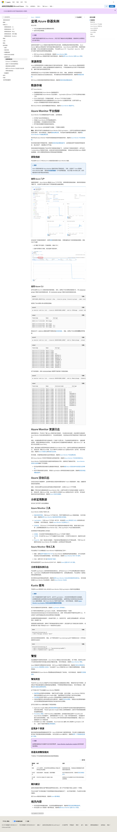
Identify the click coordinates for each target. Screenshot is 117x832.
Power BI (36, 540)
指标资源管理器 (38, 515)
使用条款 (103, 825)
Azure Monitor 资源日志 (96, 26)
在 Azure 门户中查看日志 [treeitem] (12, 61)
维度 (51, 240)
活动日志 (36, 525)
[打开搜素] (113, 2)
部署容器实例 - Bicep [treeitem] (9, 31)
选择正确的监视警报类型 (39, 687)
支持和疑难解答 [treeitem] (7, 80)
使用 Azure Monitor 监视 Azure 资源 (72, 56)
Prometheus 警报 (38, 714)
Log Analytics (37, 520)
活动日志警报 (66, 699)
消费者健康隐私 (94, 825)
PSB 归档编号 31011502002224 (26, 825)
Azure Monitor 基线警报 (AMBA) (40, 667)
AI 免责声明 (65, 825)
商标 (108, 825)
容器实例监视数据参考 (66, 80)
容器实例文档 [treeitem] (6, 20)
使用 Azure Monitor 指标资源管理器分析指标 (54, 517)
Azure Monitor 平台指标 (96, 24)
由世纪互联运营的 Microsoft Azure (50, 825)
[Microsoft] (3, 2)
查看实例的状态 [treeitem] (9, 70)
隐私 (38, 825)
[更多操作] (84, 17)
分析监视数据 (93, 30)
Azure (32, 17)
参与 (82, 825)
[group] (58, 299)
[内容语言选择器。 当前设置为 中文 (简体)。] (6, 821)
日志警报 (36, 697)
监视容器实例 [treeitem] (9, 59)
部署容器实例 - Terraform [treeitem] (10, 36)
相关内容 (92, 36)
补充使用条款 (52, 170)
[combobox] (14, 17)
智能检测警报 (53, 708)
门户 (106, 6)
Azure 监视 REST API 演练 (68, 562)
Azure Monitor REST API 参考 (72, 556)
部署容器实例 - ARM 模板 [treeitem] (10, 34)
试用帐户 (112, 6)
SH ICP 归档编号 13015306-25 (9, 825)
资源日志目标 (52, 451)
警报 (91, 34)
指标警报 (36, 693)
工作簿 (36, 536)
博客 (77, 825)
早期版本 (72, 825)
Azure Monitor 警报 (77, 662)
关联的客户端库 (51, 559)
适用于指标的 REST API (46, 554)
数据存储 (92, 22)
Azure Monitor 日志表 (61, 580)
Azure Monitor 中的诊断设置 (68, 455)
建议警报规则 (51, 723)
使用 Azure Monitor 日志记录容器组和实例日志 (66, 578)
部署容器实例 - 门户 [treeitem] (9, 29)
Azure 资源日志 (43, 451)
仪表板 (36, 534)
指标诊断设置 (55, 132)
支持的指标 (59, 331)
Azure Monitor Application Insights (67, 744)
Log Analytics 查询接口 (59, 607)
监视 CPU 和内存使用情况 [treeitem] (12, 64)
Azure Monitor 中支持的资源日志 (74, 458)
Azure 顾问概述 (55, 796)
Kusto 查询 (93, 32)
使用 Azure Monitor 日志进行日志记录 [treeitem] (15, 68)
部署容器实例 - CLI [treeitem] (9, 27)
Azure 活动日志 (94, 28)
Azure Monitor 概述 (61, 54)
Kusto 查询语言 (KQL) (71, 520)
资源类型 (92, 20)
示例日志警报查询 (80, 665)
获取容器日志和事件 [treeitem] (10, 66)
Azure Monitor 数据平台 (67, 105)
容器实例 (37, 17)
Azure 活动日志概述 (55, 494)
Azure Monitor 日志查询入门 (61, 522)
